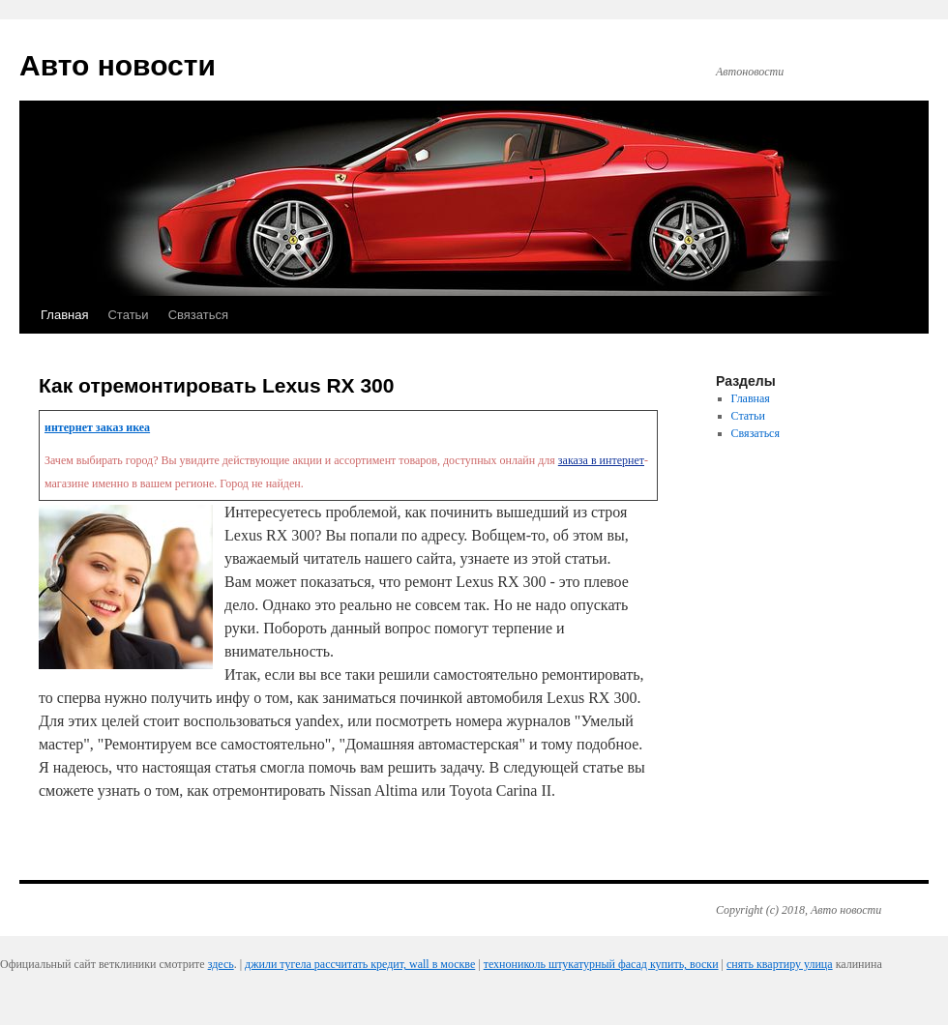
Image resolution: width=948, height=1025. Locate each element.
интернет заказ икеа (97, 427)
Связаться (198, 315)
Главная (64, 315)
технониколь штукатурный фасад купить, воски (601, 964)
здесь (221, 964)
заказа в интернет (601, 460)
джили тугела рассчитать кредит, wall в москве (360, 964)
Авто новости (117, 65)
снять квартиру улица (779, 964)
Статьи (127, 315)
